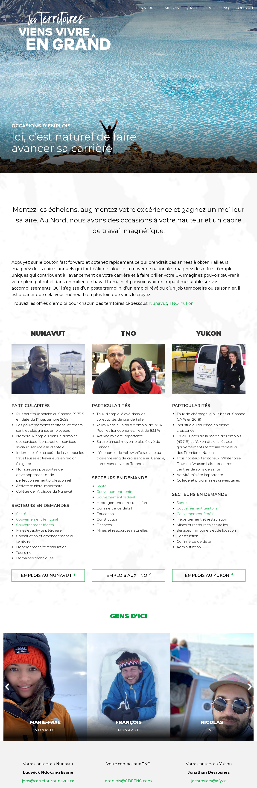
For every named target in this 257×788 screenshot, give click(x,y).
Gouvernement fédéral (35, 525)
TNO (174, 303)
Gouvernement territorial (37, 519)
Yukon (187, 303)
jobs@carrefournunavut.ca (48, 759)
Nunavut (158, 303)
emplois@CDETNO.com (128, 759)
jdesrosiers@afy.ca (209, 759)
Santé (21, 514)
